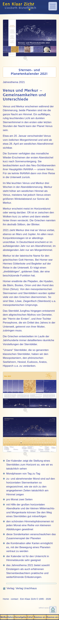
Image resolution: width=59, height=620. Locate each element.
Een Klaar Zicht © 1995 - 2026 (35, 599)
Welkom (3, 617)
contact (14, 599)
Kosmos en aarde (52, 617)
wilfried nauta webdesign (47, 608)
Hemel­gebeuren (20, 617)
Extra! (30, 617)
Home (6, 599)
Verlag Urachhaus (26, 588)
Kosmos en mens (40, 617)
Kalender (10, 617)
